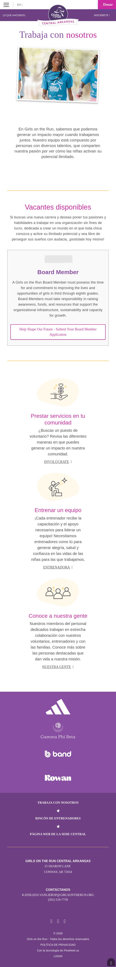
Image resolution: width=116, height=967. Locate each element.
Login (58, 956)
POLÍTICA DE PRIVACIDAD (57, 944)
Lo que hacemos (14, 15)
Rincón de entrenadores (58, 818)
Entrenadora (58, 567)
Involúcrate (58, 462)
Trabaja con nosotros (57, 802)
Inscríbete (102, 15)
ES (20, 4)
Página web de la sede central (58, 834)
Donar (107, 4)
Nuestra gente (58, 667)
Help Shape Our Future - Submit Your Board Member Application (58, 332)
